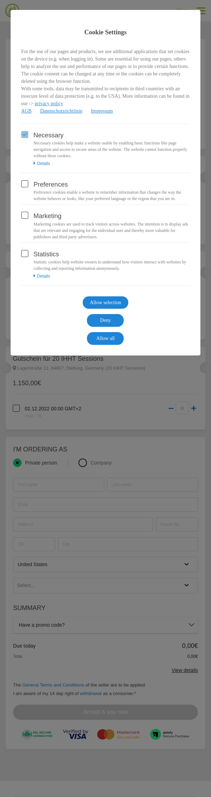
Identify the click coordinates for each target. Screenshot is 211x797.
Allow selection (105, 302)
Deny (105, 320)
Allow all (105, 338)
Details (42, 163)
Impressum (102, 111)
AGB (26, 111)
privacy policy (49, 103)
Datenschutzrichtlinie (61, 111)
